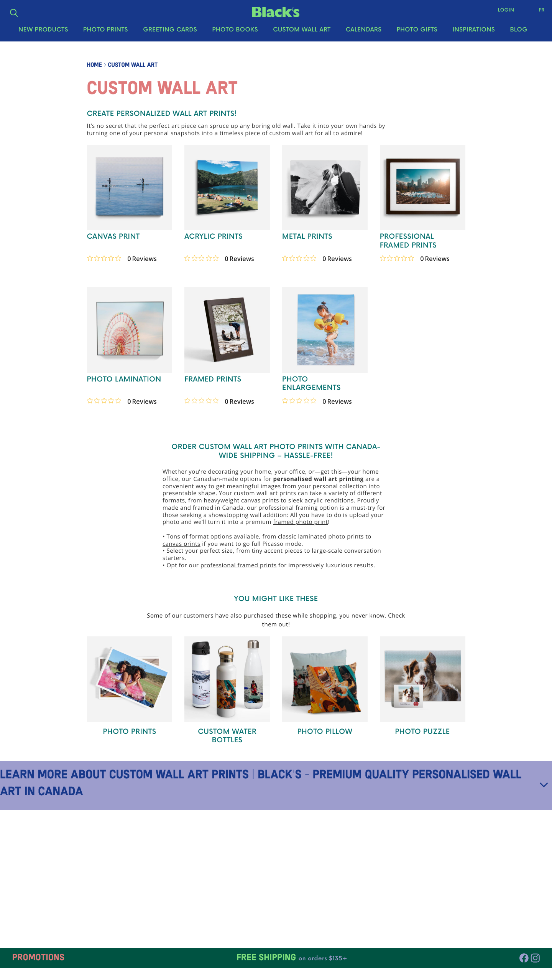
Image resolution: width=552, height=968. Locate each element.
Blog (518, 34)
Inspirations (473, 34)
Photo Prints (105, 34)
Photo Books (235, 34)
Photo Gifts (417, 34)
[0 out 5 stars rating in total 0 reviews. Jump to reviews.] (122, 258)
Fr (537, 12)
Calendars (363, 34)
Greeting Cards (170, 34)
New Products (43, 34)
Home (94, 65)
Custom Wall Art (301, 34)
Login (501, 12)
